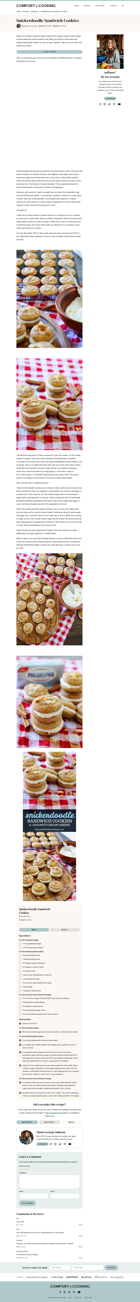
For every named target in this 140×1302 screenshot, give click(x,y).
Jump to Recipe (49, 52)
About (76, 5)
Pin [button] (34, 930)
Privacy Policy (78, 1297)
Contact (113, 5)
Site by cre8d (88, 1297)
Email (72, 1122)
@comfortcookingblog (58, 1113)
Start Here (100, 6)
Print (65, 930)
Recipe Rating (24, 1166)
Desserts (35, 11)
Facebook (49, 1122)
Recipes (87, 5)
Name (21, 1191)
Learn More (42, 1144)
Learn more (110, 98)
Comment (23, 1173)
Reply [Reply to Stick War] (80, 1247)
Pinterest (27, 1122)
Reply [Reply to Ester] (80, 1236)
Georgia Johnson (32, 26)
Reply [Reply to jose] (80, 1225)
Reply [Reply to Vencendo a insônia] (80, 1258)
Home (18, 11)
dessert (59, 187)
